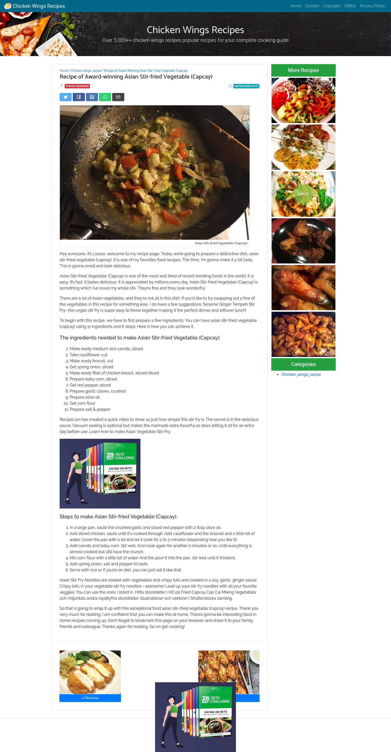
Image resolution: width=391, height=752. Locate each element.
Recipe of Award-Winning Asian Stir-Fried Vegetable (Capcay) (146, 71)
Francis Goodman (77, 86)
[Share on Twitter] (66, 97)
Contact (312, 6)
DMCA (350, 6)
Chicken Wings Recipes (34, 6)
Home (295, 6)
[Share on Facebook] (79, 97)
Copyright (331, 6)
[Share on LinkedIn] (92, 97)
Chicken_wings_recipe (86, 71)
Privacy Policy (372, 6)
